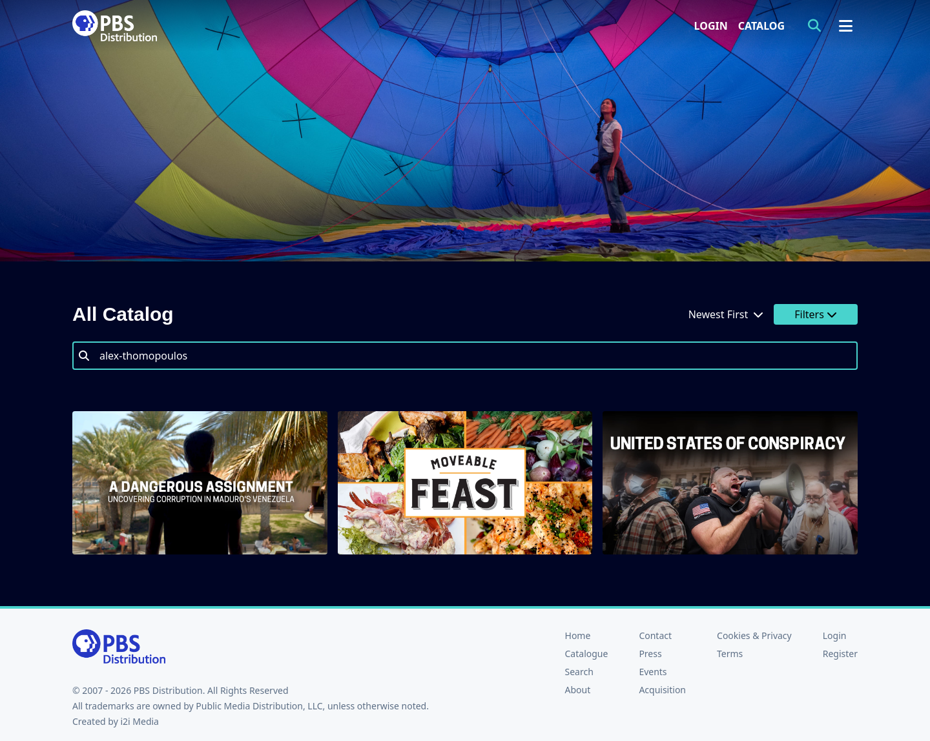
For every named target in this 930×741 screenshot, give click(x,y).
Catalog (761, 26)
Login (711, 26)
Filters (815, 314)
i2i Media (139, 721)
